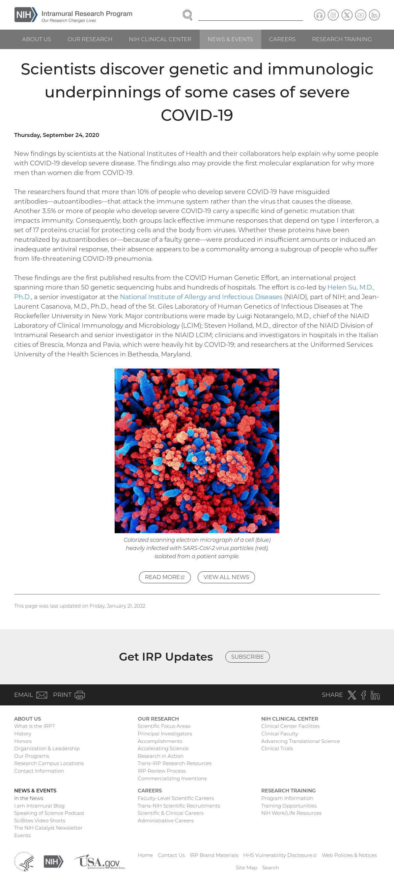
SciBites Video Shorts (39, 820)
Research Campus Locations (49, 763)
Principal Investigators (165, 733)
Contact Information (39, 771)
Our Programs (31, 756)
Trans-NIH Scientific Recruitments (179, 806)
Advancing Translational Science (300, 741)
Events (22, 835)
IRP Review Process (161, 771)
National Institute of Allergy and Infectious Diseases (201, 297)
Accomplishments (160, 741)
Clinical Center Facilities (290, 726)
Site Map (246, 868)
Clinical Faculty (279, 733)
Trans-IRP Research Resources (174, 763)
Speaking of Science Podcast (49, 813)
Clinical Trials (277, 748)
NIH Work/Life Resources (291, 813)
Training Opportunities (289, 806)
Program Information (287, 798)
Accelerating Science (163, 748)
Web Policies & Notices (349, 855)
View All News (226, 577)
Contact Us (171, 855)
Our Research (90, 39)
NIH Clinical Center (160, 39)
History (22, 733)
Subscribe (247, 656)
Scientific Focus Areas (164, 726)
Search (270, 868)
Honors (23, 741)
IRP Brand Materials (214, 855)
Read (168, 578)
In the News (28, 798)
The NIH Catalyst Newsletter (48, 828)
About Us (36, 39)
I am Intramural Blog (39, 806)
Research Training (342, 39)
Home (145, 855)
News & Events (230, 39)
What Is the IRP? (34, 726)
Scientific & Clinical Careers (171, 813)
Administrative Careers (166, 820)
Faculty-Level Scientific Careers (176, 798)
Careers (282, 39)
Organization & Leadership (47, 748)
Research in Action (160, 756)
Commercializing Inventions (172, 778)
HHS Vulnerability (280, 855)
